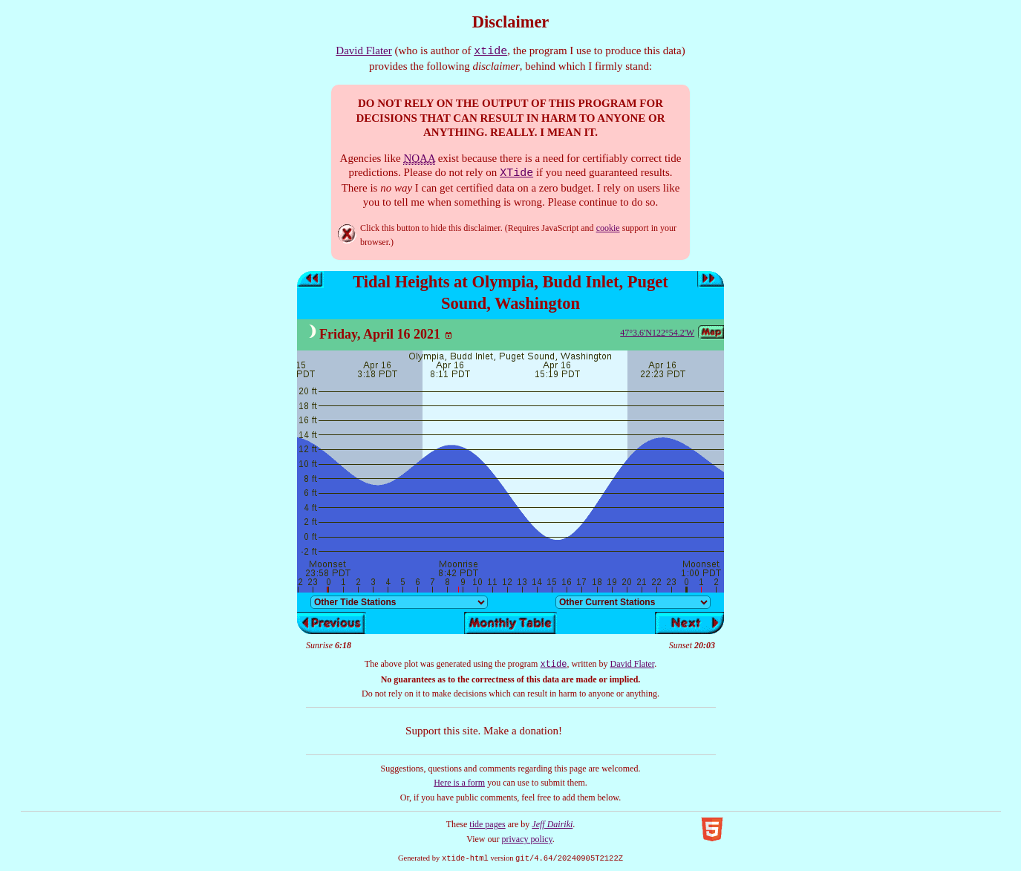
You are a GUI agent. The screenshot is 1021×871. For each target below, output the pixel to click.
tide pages (487, 824)
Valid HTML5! (712, 829)
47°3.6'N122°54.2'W (657, 332)
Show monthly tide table (510, 623)
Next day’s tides (710, 279)
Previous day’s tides (310, 279)
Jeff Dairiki (552, 824)
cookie (608, 228)
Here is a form (459, 782)
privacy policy (527, 839)
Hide (347, 234)
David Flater (363, 50)
